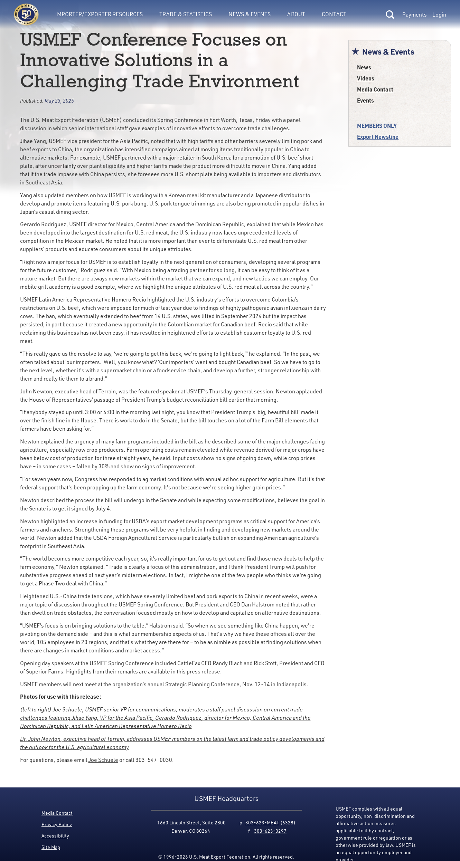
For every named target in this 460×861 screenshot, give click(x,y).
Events (365, 100)
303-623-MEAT (262, 822)
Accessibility (55, 836)
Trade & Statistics (185, 14)
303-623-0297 (270, 831)
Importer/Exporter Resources (99, 14)
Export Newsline (377, 136)
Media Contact (375, 89)
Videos (365, 78)
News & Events (249, 14)
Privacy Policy (56, 824)
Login (439, 14)
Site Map (50, 847)
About (296, 14)
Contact (334, 14)
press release (203, 671)
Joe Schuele (103, 759)
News (364, 67)
